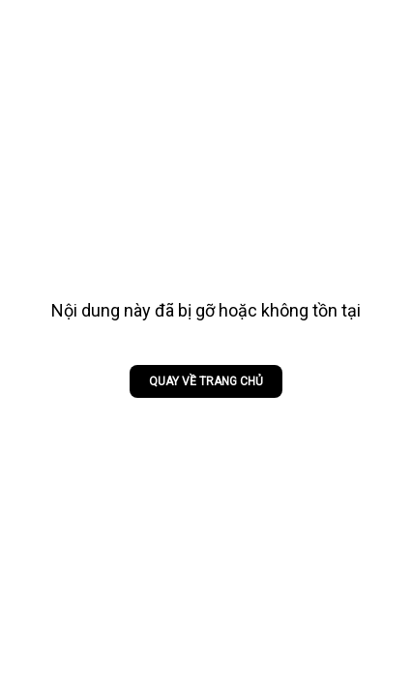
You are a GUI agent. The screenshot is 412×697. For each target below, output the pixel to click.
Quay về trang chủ (206, 381)
